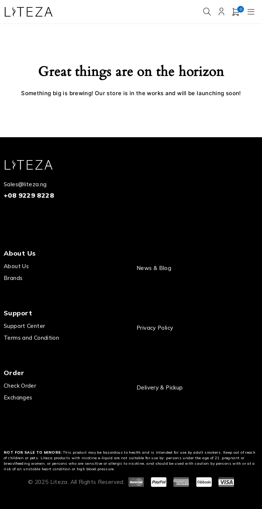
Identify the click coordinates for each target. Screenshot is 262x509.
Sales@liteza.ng (25, 184)
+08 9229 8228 (29, 195)
